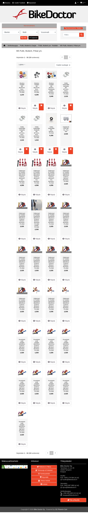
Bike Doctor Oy (39, 509)
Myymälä (44, 477)
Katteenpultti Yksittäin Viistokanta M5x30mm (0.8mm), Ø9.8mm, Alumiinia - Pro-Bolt (51, 304)
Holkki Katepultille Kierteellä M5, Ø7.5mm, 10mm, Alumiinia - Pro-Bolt (66, 88)
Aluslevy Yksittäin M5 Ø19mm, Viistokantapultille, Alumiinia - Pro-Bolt (51, 88)
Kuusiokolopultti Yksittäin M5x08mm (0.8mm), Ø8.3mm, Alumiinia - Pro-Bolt (22, 345)
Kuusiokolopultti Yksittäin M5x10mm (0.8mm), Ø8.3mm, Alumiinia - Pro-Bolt (37, 345)
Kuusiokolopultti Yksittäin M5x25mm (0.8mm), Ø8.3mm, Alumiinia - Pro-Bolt (37, 386)
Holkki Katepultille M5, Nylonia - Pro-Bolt (51, 130)
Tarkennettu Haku (73, 28)
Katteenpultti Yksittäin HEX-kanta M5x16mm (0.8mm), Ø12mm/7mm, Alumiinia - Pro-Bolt (37, 177)
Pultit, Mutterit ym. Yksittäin (48, 45)
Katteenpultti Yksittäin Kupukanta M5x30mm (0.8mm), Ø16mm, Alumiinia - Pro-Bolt (66, 263)
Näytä (22, 108)
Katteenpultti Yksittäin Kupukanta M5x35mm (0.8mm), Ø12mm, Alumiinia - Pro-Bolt (22, 304)
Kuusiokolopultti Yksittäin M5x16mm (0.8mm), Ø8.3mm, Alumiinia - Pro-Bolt (66, 345)
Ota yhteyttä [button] (73, 500)
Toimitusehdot (44, 474)
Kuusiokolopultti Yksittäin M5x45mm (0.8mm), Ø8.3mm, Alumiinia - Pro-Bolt (22, 427)
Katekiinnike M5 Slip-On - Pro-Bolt (66, 129)
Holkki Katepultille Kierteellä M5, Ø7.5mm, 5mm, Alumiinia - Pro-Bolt (37, 132)
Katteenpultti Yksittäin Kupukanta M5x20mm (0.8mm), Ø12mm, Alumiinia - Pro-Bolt (66, 219)
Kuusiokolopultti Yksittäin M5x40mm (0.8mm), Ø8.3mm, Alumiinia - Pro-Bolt (66, 386)
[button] (76, 3)
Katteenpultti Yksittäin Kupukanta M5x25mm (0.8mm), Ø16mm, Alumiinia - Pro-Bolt (51, 263)
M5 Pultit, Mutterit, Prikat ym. (70, 45)
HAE (24, 38)
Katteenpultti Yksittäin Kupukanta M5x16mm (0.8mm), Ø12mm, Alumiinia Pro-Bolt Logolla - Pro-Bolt (37, 220)
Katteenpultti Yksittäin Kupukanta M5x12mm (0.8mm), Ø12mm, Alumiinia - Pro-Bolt (66, 176)
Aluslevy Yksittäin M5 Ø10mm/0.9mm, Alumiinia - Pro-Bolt (22, 87)
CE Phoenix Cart (61, 509)
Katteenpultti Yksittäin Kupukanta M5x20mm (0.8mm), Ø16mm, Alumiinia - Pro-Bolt (22, 263)
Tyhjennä (33, 38)
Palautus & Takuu (44, 467)
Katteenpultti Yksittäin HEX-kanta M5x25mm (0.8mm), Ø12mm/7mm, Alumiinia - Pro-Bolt (51, 177)
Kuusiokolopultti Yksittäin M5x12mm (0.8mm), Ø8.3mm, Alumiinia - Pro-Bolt (51, 345)
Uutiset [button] (44, 484)
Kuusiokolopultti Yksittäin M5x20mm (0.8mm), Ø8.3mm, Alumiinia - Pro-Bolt (22, 386)
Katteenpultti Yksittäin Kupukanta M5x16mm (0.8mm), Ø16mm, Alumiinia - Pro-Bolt (51, 219)
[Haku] (71, 35)
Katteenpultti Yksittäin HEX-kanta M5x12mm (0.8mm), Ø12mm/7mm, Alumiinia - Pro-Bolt (22, 177)
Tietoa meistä (44, 481)
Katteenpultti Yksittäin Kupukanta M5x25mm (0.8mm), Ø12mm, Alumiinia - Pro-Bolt (37, 263)
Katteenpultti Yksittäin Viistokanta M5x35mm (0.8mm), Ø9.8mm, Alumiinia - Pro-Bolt (66, 304)
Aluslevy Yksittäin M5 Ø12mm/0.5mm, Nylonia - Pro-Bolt (37, 87)
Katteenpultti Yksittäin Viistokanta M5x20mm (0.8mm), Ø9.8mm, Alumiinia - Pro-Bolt (37, 304)
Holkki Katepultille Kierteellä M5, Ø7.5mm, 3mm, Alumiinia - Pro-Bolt (22, 132)
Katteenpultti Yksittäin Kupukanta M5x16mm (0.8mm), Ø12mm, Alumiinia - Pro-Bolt (22, 219)
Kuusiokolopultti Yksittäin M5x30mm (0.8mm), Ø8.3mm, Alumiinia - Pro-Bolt (51, 386)
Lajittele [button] (21, 64)
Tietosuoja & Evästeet (44, 470)
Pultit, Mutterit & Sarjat (28, 45)
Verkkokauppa (13, 45)
